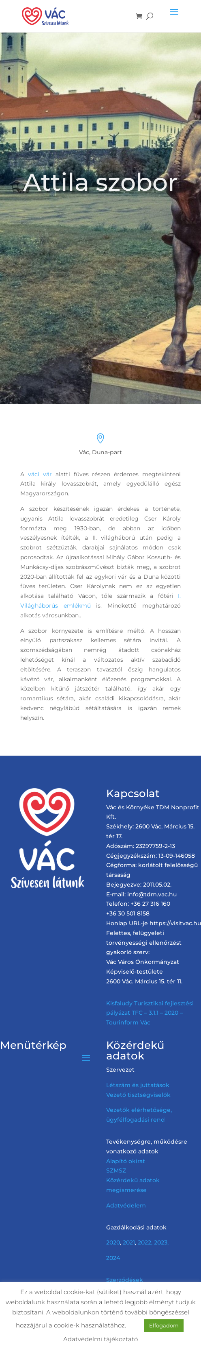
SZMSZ (116, 1170)
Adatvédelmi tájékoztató (100, 1339)
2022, (145, 1242)
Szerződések (124, 1280)
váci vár (40, 474)
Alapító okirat (125, 1161)
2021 (129, 1242)
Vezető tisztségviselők (138, 1094)
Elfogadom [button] (164, 1325)
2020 (113, 1242)
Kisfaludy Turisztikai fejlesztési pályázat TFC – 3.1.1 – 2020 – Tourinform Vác (150, 1013)
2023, (161, 1242)
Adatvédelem (126, 1205)
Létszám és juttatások (137, 1085)
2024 (113, 1258)
